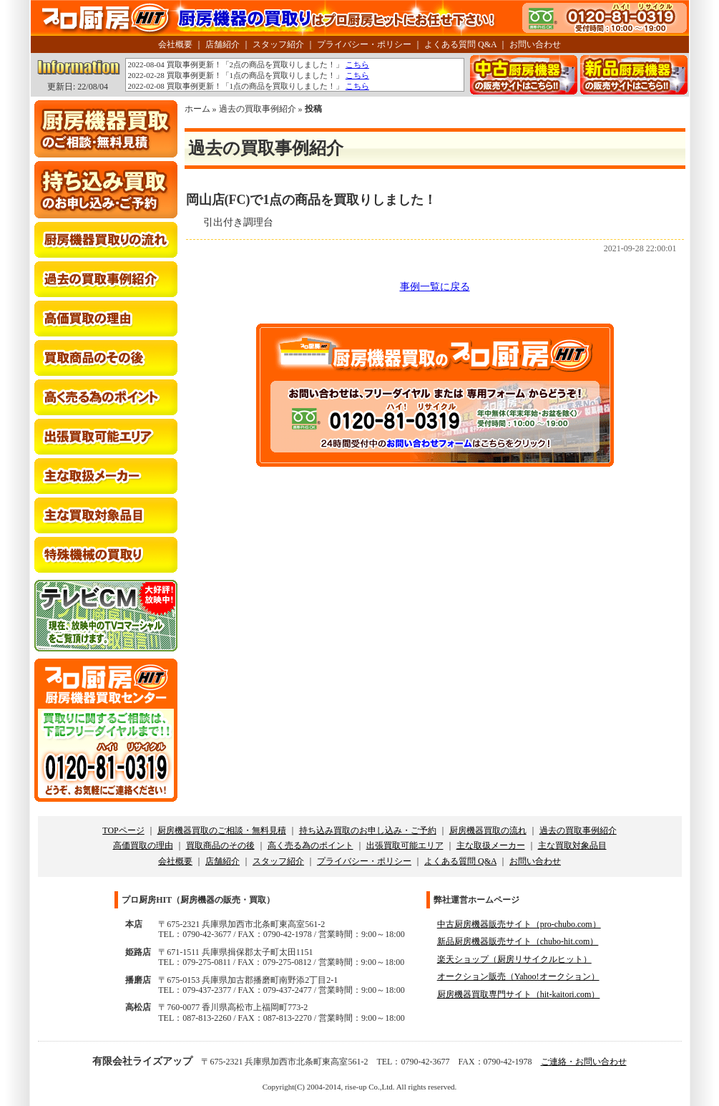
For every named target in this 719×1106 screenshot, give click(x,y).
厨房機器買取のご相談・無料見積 (221, 830)
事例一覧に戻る (435, 286)
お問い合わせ (535, 44)
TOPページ (123, 830)
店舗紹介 (222, 44)
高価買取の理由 (143, 845)
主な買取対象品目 (572, 845)
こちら (357, 64)
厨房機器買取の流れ (488, 830)
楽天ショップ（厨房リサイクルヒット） (514, 959)
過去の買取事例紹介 (257, 109)
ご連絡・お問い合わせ (584, 1062)
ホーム (197, 109)
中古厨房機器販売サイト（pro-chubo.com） (519, 924)
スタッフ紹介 (278, 44)
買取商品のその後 (220, 845)
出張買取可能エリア (405, 845)
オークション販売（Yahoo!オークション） (518, 976)
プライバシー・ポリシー (364, 44)
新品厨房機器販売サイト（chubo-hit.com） (518, 941)
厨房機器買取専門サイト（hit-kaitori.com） (518, 994)
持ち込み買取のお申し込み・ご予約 (367, 830)
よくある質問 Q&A (460, 44)
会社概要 (175, 44)
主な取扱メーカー (490, 845)
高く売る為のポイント (310, 845)
